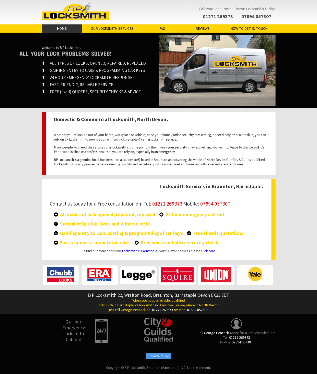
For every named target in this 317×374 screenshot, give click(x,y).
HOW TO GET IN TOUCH (249, 28)
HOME (62, 28)
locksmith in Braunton (156, 305)
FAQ (162, 28)
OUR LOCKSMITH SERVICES (112, 28)
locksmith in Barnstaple (116, 305)
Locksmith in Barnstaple (139, 251)
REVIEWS (202, 28)
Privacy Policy (158, 356)
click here (208, 251)
